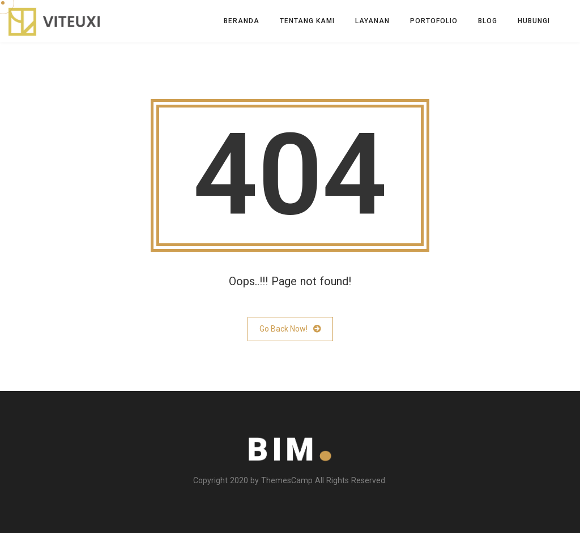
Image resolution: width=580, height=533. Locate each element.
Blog (487, 21)
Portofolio (434, 21)
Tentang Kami (307, 21)
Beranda (241, 21)
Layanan (372, 21)
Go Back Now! (290, 329)
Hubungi (534, 21)
